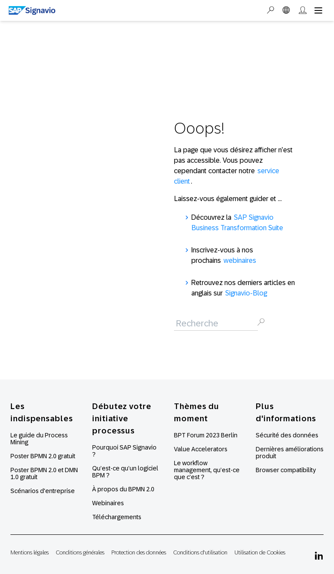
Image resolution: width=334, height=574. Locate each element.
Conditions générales (80, 552)
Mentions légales (29, 552)
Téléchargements (116, 517)
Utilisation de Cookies (259, 552)
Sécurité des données (287, 435)
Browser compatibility (286, 470)
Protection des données (138, 552)
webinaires (240, 260)
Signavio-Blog (246, 293)
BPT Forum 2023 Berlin (205, 435)
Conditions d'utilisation (200, 552)
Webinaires (108, 503)
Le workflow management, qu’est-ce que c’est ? (207, 470)
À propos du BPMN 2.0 (123, 489)
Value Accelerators (200, 449)
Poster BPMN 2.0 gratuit (42, 456)
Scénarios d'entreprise (42, 490)
